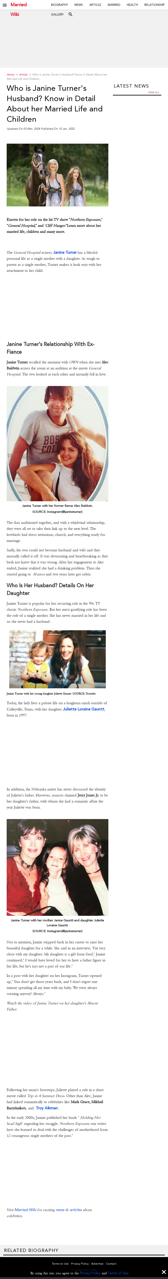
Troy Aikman (47, 1108)
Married (114, 4)
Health (132, 4)
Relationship (154, 4)
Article (95, 4)
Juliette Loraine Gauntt (83, 709)
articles (76, 1209)
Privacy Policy (90, 1273)
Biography (59, 4)
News (78, 4)
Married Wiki (19, 5)
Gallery (57, 14)
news (60, 1209)
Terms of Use (118, 1273)
